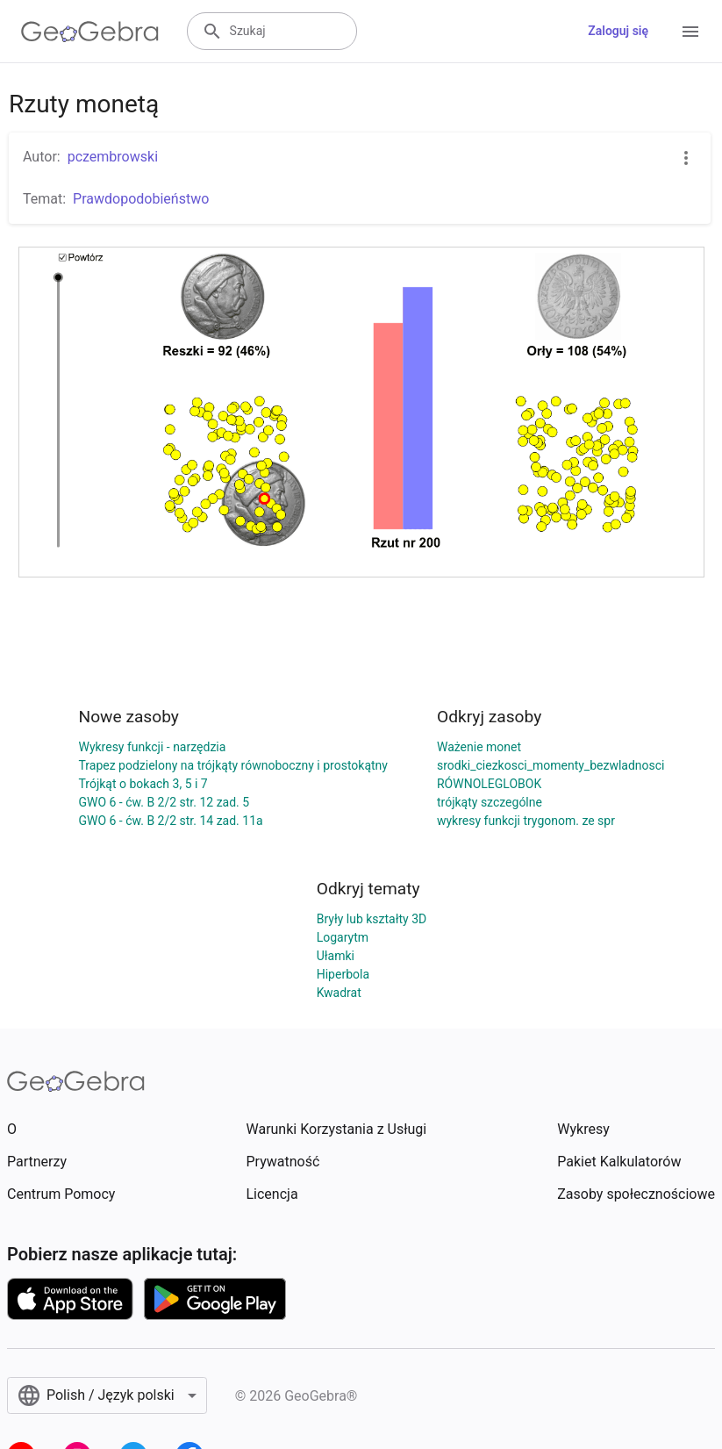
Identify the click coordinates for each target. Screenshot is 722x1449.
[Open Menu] (690, 31)
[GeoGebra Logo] (90, 31)
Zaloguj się (618, 31)
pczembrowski (113, 156)
